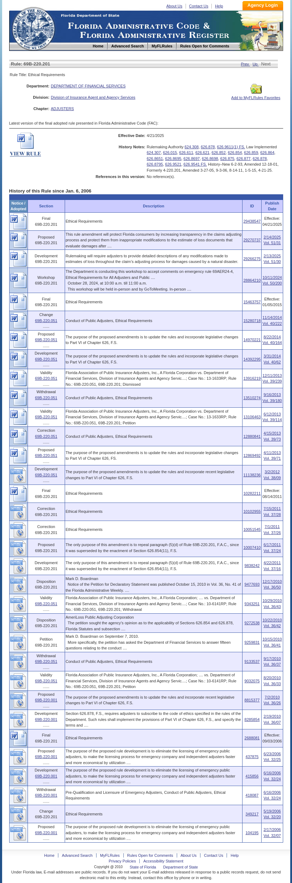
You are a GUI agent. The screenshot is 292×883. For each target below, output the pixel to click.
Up (255, 64)
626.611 (186, 152)
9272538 (252, 623)
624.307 (154, 152)
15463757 (252, 302)
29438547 (252, 221)
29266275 (252, 259)
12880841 (252, 436)
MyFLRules (110, 855)
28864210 (252, 280)
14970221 (252, 340)
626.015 (170, 152)
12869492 (252, 455)
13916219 (252, 378)
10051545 (252, 529)
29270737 (252, 240)
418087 (252, 795)
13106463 (252, 417)
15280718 (252, 321)
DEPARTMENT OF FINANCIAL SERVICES (88, 86)
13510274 (252, 398)
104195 (252, 833)
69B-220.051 (46, 321)
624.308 (192, 147)
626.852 (219, 152)
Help (219, 6)
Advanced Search (77, 855)
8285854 (252, 719)
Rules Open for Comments (150, 855)
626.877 (243, 158)
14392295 (252, 359)
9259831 (252, 642)
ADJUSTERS (62, 109)
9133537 (252, 661)
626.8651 (155, 158)
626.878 (208, 147)
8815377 (252, 700)
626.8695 (173, 158)
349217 (252, 814)
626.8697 (191, 158)
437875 (252, 757)
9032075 (252, 681)
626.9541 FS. (195, 164)
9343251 (252, 604)
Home (33, 27)
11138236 (252, 475)
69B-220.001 (46, 700)
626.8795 (155, 164)
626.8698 (210, 158)
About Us (174, 6)
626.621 (202, 152)
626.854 (235, 152)
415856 (252, 776)
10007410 (252, 547)
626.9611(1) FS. (231, 147)
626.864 (267, 152)
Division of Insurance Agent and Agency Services (93, 97)
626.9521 (173, 164)
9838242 (252, 565)
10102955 (252, 511)
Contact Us (198, 6)
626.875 (227, 158)
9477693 (252, 584)
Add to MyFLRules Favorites (255, 95)
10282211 (252, 493)
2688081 (252, 738)
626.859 (251, 152)
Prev (245, 64)
